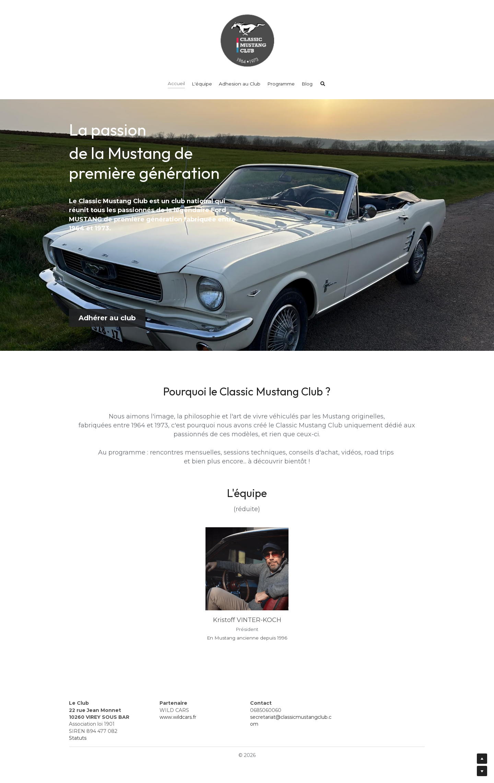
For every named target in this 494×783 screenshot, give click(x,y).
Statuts (77, 738)
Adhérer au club (107, 318)
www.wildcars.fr (178, 717)
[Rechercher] (322, 84)
